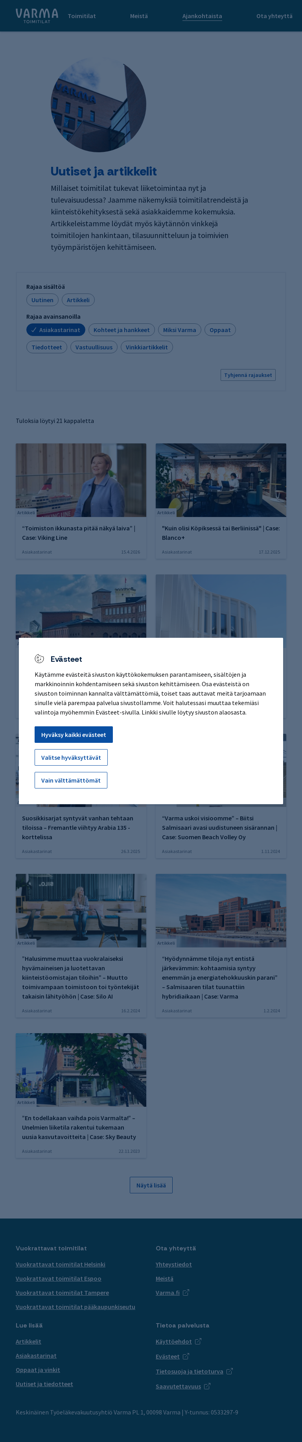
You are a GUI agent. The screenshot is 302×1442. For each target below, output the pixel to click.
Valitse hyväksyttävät (71, 757)
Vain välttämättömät (71, 780)
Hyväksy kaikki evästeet (73, 735)
